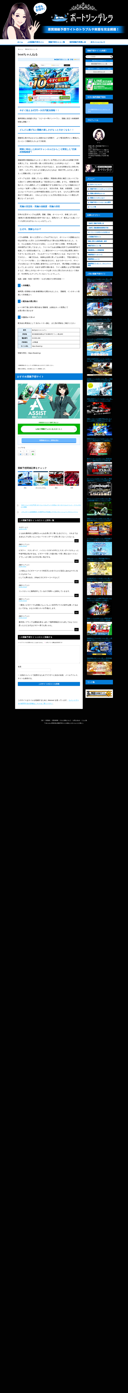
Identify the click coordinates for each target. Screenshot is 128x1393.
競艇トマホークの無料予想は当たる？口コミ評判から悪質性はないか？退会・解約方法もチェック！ (99, 420)
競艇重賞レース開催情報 (96, 250)
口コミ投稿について (65, 720)
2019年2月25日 (23, 600)
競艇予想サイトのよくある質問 (100, 202)
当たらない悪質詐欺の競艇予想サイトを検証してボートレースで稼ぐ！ (64, 723)
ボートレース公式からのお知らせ (99, 232)
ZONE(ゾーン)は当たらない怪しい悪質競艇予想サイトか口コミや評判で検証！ (99, 380)
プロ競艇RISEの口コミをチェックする (99, 107)
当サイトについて (98, 42)
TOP (42, 720)
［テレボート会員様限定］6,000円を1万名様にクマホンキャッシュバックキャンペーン (47, 512)
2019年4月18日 (23, 529)
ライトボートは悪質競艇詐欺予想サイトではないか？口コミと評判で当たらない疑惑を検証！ (99, 340)
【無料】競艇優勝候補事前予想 (98, 228)
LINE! (33, 451)
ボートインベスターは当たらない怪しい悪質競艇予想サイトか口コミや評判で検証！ (99, 500)
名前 (19, 667)
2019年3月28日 (23, 546)
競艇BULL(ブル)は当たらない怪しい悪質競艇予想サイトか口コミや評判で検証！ (99, 639)
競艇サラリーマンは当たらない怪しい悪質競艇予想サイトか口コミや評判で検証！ (99, 520)
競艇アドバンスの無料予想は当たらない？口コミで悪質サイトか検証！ (99, 599)
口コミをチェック (99, 71)
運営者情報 (55, 720)
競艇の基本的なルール (97, 193)
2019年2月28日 (23, 587)
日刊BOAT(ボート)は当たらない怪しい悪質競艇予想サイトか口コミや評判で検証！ (99, 579)
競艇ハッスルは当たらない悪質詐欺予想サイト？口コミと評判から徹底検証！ (99, 619)
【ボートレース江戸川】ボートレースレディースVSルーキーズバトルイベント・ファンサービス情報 (49, 506)
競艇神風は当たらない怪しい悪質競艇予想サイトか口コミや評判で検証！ (99, 659)
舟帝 (71, 487)
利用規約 (48, 720)
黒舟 (56, 487)
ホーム (20, 42)
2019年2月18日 (23, 618)
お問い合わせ (76, 720)
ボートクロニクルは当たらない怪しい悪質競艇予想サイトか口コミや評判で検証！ (99, 320)
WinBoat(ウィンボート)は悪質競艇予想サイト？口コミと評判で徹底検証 (99, 300)
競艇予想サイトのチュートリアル (101, 189)
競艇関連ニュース (94, 259)
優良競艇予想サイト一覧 (99, 64)
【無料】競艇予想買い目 (96, 223)
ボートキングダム (41, 487)
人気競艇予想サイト (35, 42)
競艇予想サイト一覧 (56, 42)
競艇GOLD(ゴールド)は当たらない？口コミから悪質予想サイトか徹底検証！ (100, 439)
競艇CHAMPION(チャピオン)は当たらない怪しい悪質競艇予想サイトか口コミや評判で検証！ (99, 360)
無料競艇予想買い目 (77, 42)
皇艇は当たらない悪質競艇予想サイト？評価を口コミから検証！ (98, 559)
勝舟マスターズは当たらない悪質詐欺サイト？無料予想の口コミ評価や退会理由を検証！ (99, 460)
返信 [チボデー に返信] (76, 540)
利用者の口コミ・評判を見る (48, 440)
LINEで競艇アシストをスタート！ (49, 429)
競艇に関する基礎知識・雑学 (97, 241)
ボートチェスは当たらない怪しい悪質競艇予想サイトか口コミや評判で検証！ (99, 480)
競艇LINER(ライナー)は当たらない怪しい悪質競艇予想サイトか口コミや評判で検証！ (100, 400)
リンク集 (93, 207)
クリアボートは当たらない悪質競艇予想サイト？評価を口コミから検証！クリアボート (99, 540)
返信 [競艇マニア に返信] (76, 561)
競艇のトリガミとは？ (97, 198)
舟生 (25, 487)
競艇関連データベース (95, 254)
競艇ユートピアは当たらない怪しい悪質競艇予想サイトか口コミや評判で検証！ (99, 280)
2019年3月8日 (22, 566)
